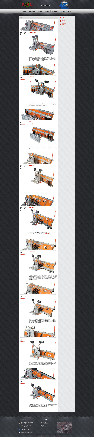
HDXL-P (49, 233)
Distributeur (64, 23)
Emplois (63, 24)
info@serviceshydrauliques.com (26, 432)
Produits (63, 21)
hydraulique (23, 79)
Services (63, 20)
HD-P (46, 233)
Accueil (63, 17)
